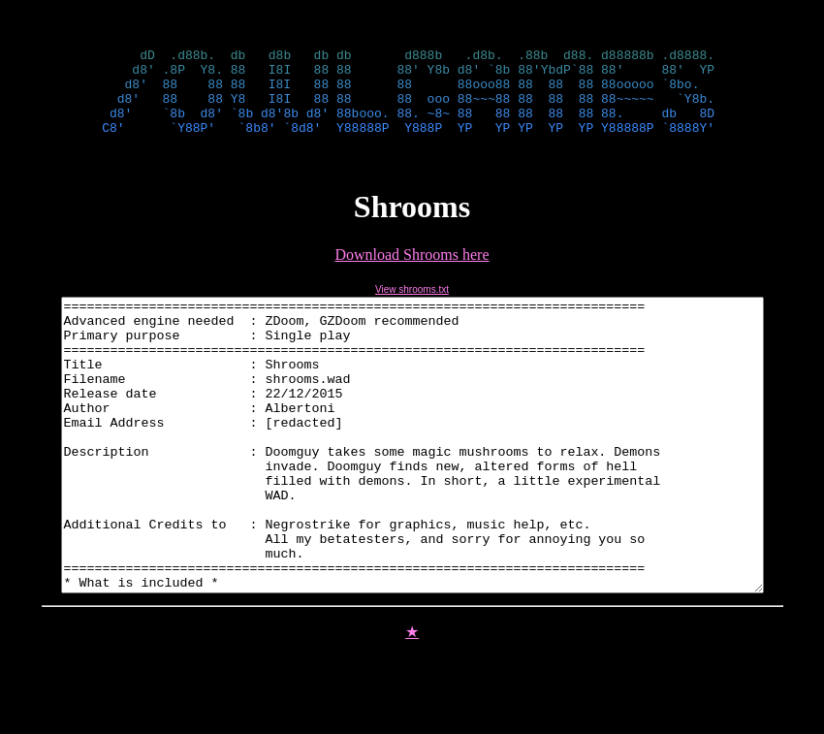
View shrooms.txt (412, 307)
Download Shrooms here (411, 272)
